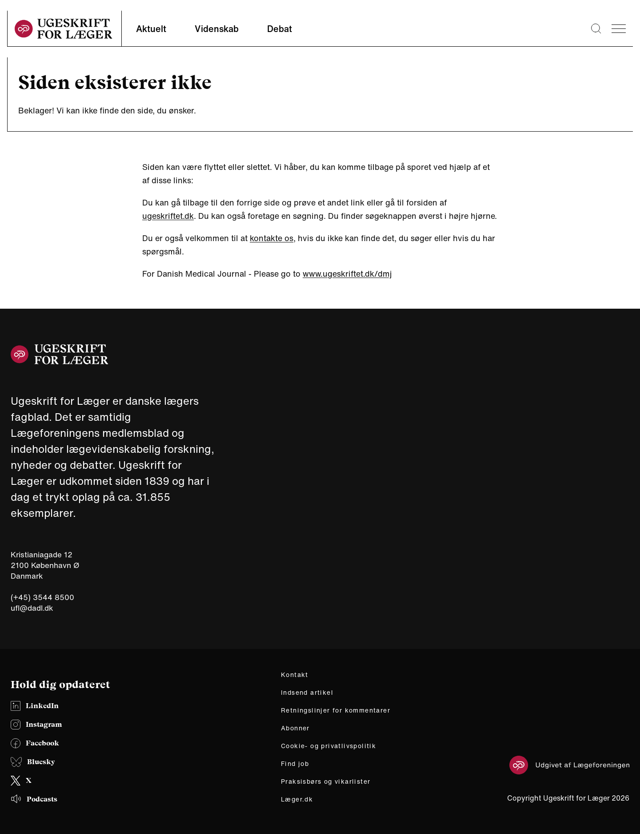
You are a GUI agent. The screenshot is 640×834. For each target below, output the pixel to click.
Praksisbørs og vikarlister (325, 781)
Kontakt (294, 674)
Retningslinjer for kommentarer (335, 710)
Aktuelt (151, 28)
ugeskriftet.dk (168, 216)
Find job (295, 763)
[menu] (619, 28)
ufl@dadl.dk (32, 607)
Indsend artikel (307, 692)
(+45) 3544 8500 (42, 597)
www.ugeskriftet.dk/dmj (347, 273)
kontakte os (271, 238)
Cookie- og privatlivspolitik (328, 745)
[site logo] (63, 29)
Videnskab (217, 28)
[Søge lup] (596, 28)
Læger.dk (297, 799)
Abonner (295, 728)
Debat (279, 28)
